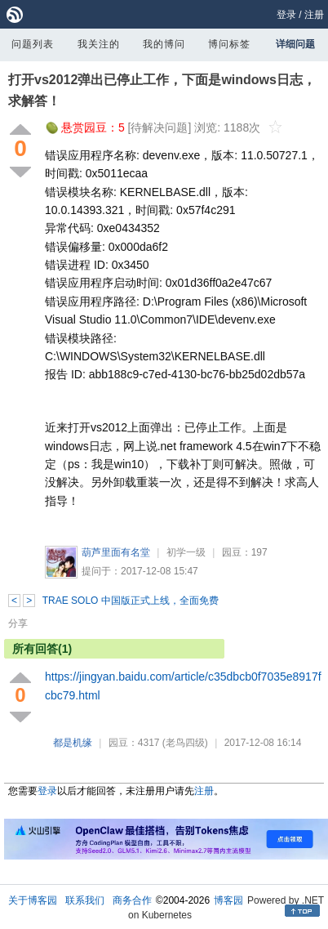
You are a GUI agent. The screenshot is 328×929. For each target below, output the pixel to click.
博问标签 (229, 44)
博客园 (228, 900)
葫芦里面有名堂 (116, 552)
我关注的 (99, 44)
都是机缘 (72, 742)
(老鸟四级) (185, 742)
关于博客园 (32, 900)
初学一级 (186, 552)
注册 (314, 14)
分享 (18, 623)
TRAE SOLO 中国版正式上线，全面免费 (130, 600)
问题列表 (32, 44)
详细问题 (295, 44)
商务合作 (132, 900)
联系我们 (84, 900)
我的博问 (164, 44)
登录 (286, 14)
